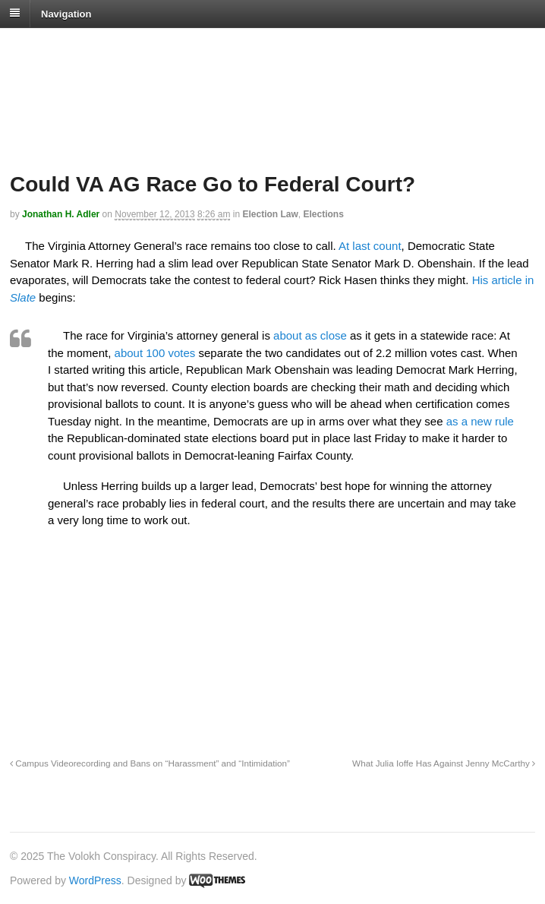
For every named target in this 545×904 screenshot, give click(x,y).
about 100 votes (155, 352)
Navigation (66, 13)
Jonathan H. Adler (60, 214)
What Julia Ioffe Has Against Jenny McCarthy (443, 763)
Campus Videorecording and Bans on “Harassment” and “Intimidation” (150, 763)
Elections (323, 214)
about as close (310, 335)
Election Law (270, 214)
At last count (370, 245)
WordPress (95, 880)
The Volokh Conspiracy (117, 46)
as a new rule (480, 421)
